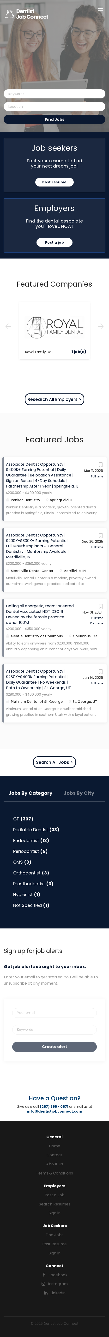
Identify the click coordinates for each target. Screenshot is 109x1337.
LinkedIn (58, 1293)
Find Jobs (54, 119)
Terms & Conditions (54, 1173)
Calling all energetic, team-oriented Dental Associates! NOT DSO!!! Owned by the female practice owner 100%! (40, 614)
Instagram (58, 1284)
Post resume (54, 182)
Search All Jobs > (54, 762)
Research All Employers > (54, 399)
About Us (54, 1164)
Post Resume (54, 1244)
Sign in (55, 1213)
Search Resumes (54, 1204)
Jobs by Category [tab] (30, 793)
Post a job (54, 242)
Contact (54, 1155)
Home (54, 1146)
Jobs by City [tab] (79, 793)
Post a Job (55, 1195)
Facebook (57, 1275)
